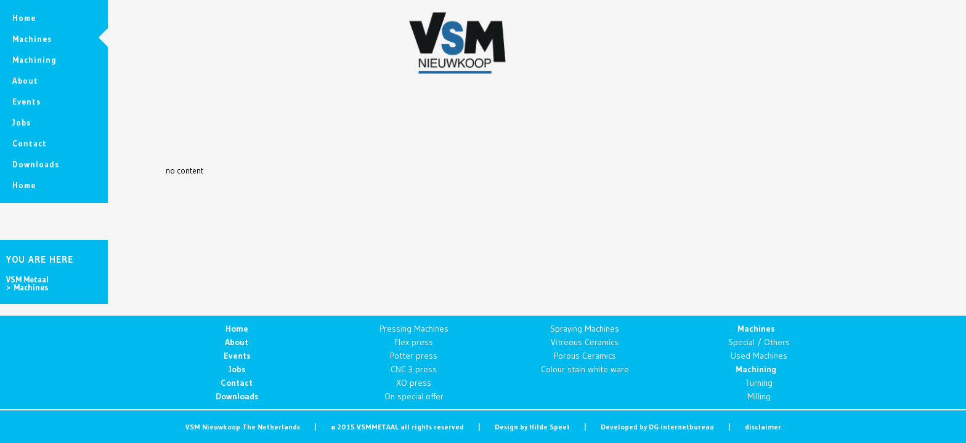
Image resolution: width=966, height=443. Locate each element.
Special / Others (759, 342)
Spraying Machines (584, 328)
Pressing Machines (414, 328)
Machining (756, 369)
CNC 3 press (414, 369)
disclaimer (763, 426)
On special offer (414, 396)
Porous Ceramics (585, 355)
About (236, 342)
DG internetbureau (681, 426)
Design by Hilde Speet (532, 426)
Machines (755, 328)
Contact (237, 382)
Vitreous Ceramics (585, 342)
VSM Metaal (27, 279)
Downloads (237, 396)
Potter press (413, 355)
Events (237, 355)
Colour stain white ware (585, 369)
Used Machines (759, 355)
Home (236, 328)
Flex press (413, 342)
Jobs (237, 369)
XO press (413, 382)
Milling (759, 396)
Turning (759, 382)
